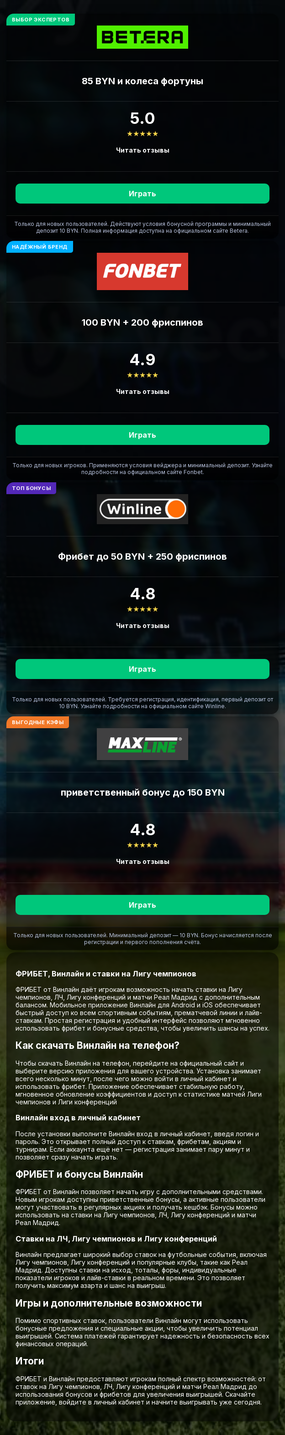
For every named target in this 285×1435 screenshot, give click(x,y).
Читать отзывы (142, 150)
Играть (142, 193)
